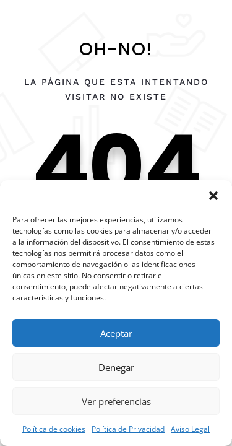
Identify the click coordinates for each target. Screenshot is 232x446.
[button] (213, 196)
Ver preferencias (116, 401)
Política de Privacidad (128, 429)
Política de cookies (53, 429)
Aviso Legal (190, 429)
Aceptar (116, 333)
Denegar (116, 367)
